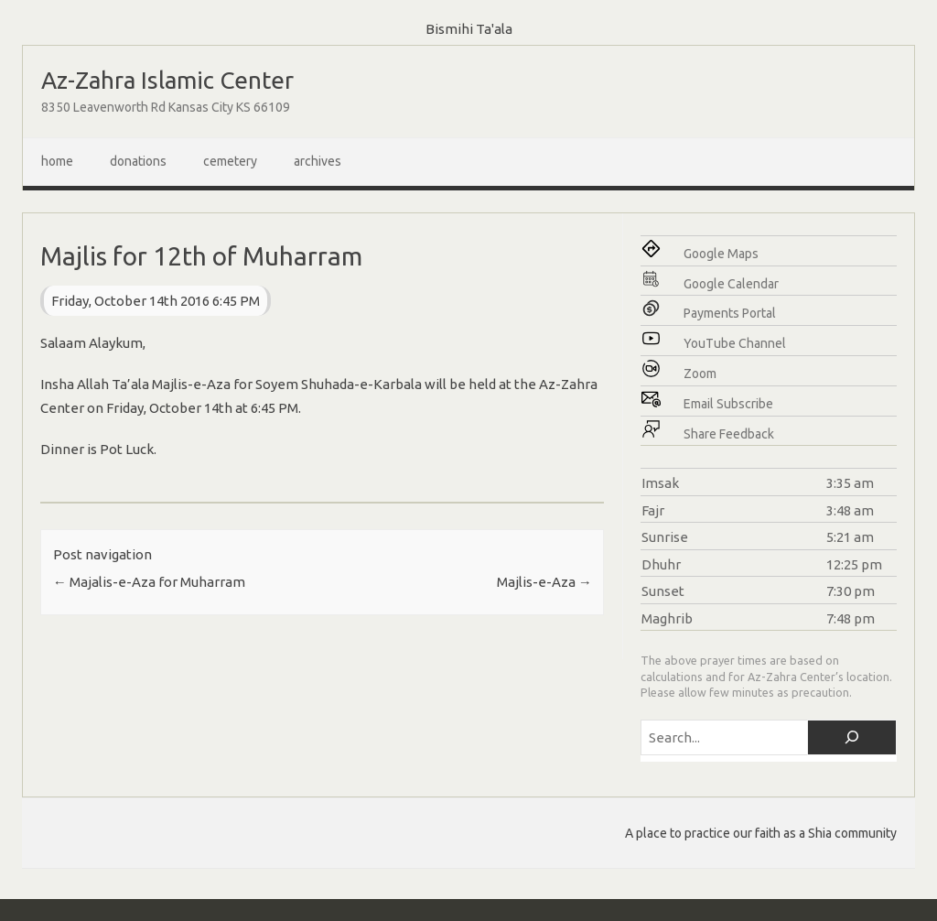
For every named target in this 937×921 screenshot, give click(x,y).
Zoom (700, 373)
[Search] (852, 737)
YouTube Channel (735, 343)
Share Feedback (729, 434)
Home (57, 161)
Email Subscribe (728, 403)
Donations (138, 161)
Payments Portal (730, 313)
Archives (317, 161)
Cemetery (230, 161)
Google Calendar (731, 283)
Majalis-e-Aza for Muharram (149, 582)
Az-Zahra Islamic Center (167, 80)
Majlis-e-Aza (544, 582)
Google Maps (721, 253)
